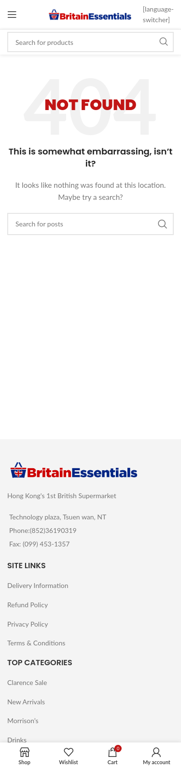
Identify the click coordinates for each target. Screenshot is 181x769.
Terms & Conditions (36, 643)
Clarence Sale (27, 682)
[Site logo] (90, 14)
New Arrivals (26, 702)
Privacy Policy (27, 624)
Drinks (17, 740)
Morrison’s (23, 720)
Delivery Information (38, 585)
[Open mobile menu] (12, 14)
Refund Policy (27, 605)
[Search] (90, 42)
